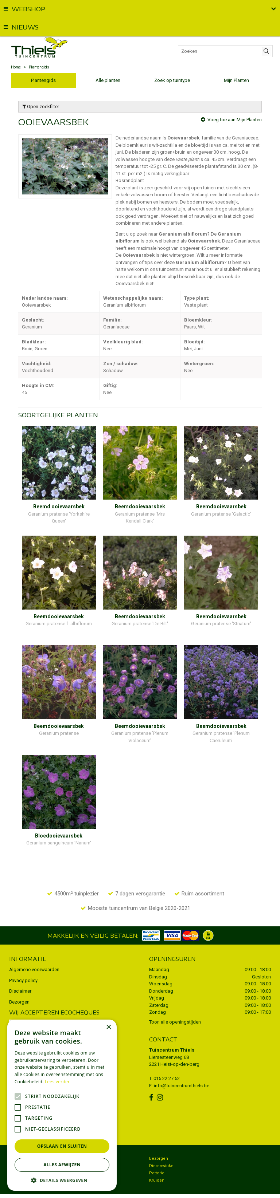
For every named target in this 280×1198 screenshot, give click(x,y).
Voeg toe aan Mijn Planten (234, 119)
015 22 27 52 (166, 1064)
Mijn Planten (236, 80)
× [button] (108, 1027)
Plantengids (43, 80)
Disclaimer (20, 977)
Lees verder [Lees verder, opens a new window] (57, 1082)
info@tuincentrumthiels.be (181, 1071)
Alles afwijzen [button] (62, 1165)
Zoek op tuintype (172, 80)
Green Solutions (171, 1188)
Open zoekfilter (40, 106)
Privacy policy (23, 966)
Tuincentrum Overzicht (212, 1188)
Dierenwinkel (162, 1151)
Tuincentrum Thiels (171, 1036)
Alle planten (108, 80)
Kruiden (156, 1166)
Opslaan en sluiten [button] (62, 1146)
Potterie (156, 1158)
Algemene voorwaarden (34, 955)
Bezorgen (19, 987)
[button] (62, 1180)
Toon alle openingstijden (175, 1007)
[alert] (62, 1105)
